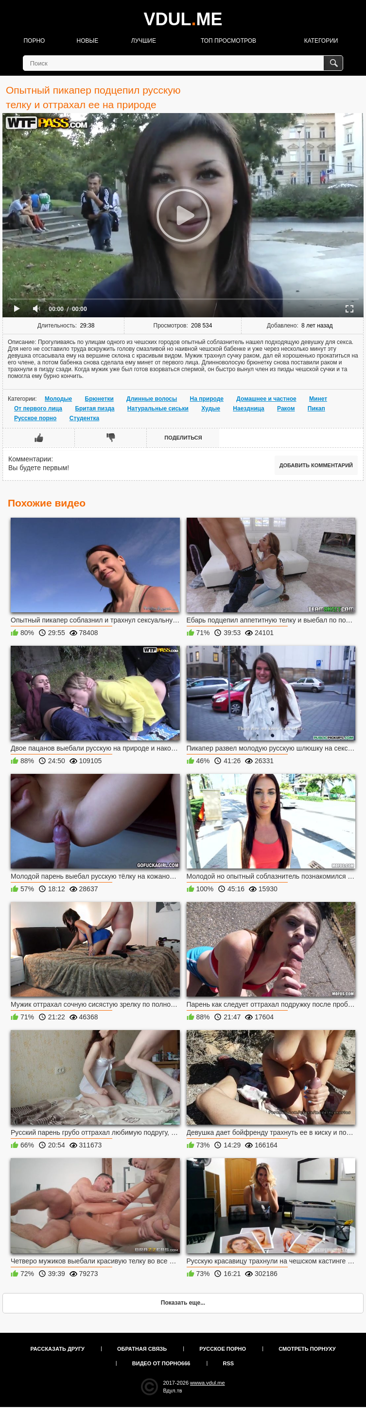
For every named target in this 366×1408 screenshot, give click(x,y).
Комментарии (29, 459)
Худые (210, 408)
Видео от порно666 (161, 1363)
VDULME (182, 19)
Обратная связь (142, 1349)
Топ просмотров (228, 40)
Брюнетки (99, 398)
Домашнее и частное (266, 398)
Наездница (248, 408)
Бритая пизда (94, 408)
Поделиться (183, 438)
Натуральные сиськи (158, 408)
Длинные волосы (151, 398)
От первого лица (38, 408)
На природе (207, 398)
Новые (88, 40)
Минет (318, 398)
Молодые (58, 398)
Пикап (316, 408)
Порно (34, 40)
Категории (321, 40)
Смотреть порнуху (307, 1349)
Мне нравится (39, 437)
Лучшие (143, 40)
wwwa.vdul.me (207, 1383)
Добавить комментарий (316, 465)
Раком (286, 408)
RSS (228, 1363)
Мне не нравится (111, 437)
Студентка (84, 418)
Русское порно (35, 418)
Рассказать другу (57, 1349)
